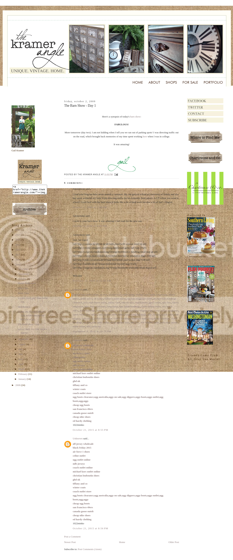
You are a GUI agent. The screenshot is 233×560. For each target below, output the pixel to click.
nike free (166, 302)
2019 (18, 231)
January (22, 380)
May (21, 360)
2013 (18, 246)
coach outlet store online (85, 314)
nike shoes (89, 306)
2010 (18, 261)
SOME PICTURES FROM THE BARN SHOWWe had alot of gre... (31, 317)
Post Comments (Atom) (90, 549)
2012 (18, 251)
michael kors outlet (145, 294)
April (21, 365)
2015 (18, 236)
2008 (18, 386)
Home (122, 542)
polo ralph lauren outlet (95, 302)
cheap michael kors (119, 322)
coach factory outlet (151, 306)
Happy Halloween (27, 284)
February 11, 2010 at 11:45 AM (92, 280)
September (24, 340)
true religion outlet (150, 322)
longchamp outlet (105, 310)
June (21, 355)
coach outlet (167, 314)
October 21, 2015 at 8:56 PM (90, 528)
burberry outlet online (115, 298)
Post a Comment (72, 536)
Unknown (78, 340)
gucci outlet (155, 302)
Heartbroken (24, 308)
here (145, 136)
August (22, 345)
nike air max (127, 302)
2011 (18, 256)
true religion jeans (144, 310)
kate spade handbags (129, 306)
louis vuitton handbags (119, 318)
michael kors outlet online (86, 294)
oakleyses (78, 289)
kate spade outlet (100, 322)
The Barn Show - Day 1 (29, 326)
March (21, 370)
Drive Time (23, 294)
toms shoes (87, 318)
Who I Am (23, 289)
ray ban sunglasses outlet (140, 298)
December (23, 270)
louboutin (101, 306)
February (23, 375)
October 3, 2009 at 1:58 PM (90, 207)
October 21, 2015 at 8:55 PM (90, 429)
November (23, 275)
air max (103, 294)
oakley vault (114, 302)
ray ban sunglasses (124, 310)
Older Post (173, 542)
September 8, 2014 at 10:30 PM (92, 331)
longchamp (161, 294)
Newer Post (70, 542)
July (20, 350)
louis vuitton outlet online (111, 314)
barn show (135, 116)
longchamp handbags (135, 314)
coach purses (141, 302)
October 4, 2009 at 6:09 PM (90, 226)
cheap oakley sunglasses (166, 310)
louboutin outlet (139, 318)
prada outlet (86, 298)
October (22, 280)
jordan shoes (100, 318)
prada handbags (87, 310)
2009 (18, 266)
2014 (18, 241)
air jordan (98, 298)
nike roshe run (94, 326)
